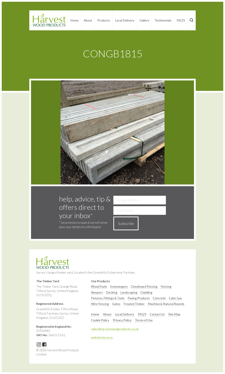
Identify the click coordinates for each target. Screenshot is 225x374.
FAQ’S (181, 20)
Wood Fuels (99, 286)
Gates (116, 304)
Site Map (174, 314)
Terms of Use (144, 320)
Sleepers (97, 292)
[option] (99, 287)
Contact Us (157, 314)
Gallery (144, 20)
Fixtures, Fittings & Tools (107, 298)
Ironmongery (119, 286)
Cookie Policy (100, 320)
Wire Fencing (100, 304)
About (88, 20)
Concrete (159, 298)
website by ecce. (102, 337)
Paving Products (139, 298)
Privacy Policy (122, 320)
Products (103, 20)
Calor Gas (175, 298)
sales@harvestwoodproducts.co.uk (115, 329)
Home (74, 20)
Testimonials (162, 20)
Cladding (146, 292)
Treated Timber (134, 304)
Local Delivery (124, 20)
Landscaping (128, 292)
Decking (111, 292)
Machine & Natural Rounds (166, 304)
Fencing (166, 286)
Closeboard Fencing (144, 286)
